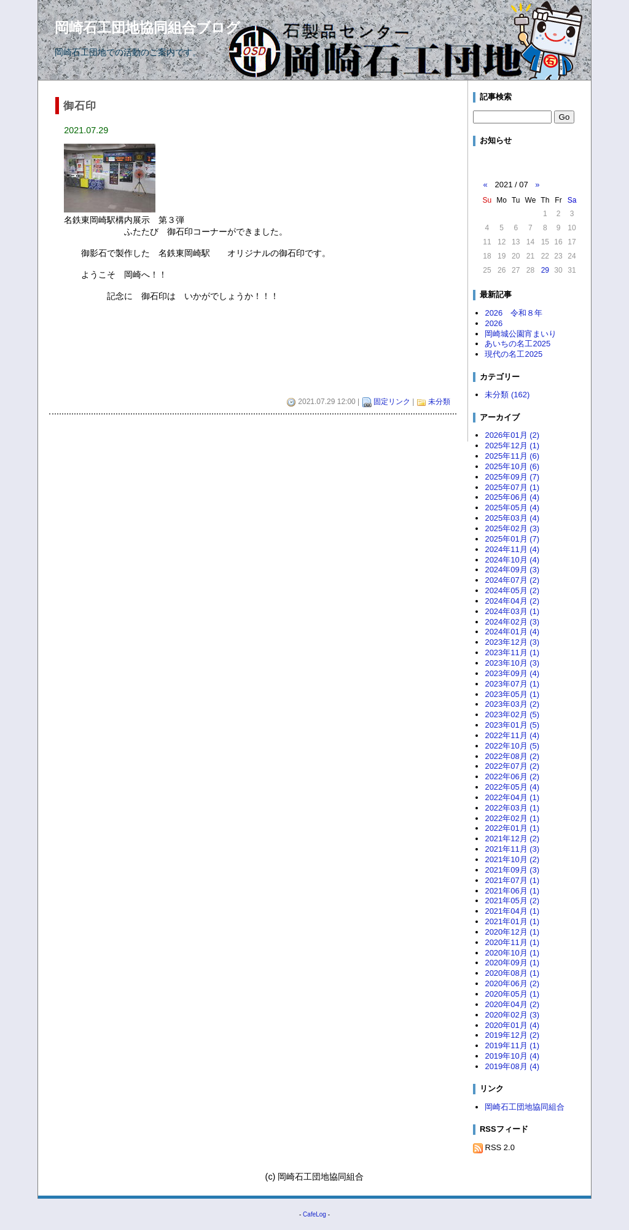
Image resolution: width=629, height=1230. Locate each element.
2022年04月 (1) (512, 797)
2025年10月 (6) (512, 466)
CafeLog (314, 1214)
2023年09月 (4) (512, 673)
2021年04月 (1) (512, 911)
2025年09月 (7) (512, 476)
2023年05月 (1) (512, 694)
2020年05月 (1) (512, 993)
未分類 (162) (507, 394)
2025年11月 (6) (512, 456)
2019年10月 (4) (512, 1056)
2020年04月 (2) (512, 1004)
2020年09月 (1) (512, 962)
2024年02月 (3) (512, 621)
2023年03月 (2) (512, 704)
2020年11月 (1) (512, 942)
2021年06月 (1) (512, 890)
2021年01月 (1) (512, 921)
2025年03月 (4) (512, 518)
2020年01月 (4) (512, 1025)
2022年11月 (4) (512, 735)
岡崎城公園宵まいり (521, 333)
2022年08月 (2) (512, 756)
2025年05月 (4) (512, 507)
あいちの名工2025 (517, 343)
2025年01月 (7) (512, 538)
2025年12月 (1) (512, 445)
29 (545, 270)
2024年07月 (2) (512, 580)
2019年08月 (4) (512, 1066)
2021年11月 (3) (512, 849)
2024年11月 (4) (512, 549)
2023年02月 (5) (512, 714)
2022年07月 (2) (512, 766)
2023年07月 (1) (512, 683)
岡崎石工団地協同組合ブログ (147, 28)
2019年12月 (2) (512, 1035)
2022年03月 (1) (512, 807)
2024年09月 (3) (512, 569)
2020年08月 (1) (512, 973)
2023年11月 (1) (512, 652)
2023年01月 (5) (512, 725)
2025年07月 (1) (512, 487)
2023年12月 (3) (512, 642)
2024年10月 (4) (512, 559)
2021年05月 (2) (512, 900)
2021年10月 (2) (512, 859)
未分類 (439, 401)
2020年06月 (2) (512, 983)
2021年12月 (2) (512, 838)
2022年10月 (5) (512, 745)
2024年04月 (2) (512, 600)
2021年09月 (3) (512, 869)
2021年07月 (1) (512, 880)
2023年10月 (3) (512, 663)
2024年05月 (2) (512, 590)
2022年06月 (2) (512, 776)
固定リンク (391, 401)
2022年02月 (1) (512, 818)
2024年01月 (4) (512, 631)
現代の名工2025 (513, 354)
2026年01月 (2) (512, 435)
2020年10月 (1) (512, 952)
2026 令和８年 (513, 312)
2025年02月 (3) (512, 528)
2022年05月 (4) (512, 787)
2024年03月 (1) (512, 611)
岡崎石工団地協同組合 (525, 1106)
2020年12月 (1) (512, 931)
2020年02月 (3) (512, 1014)
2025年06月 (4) (512, 497)
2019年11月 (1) (512, 1045)
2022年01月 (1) (512, 828)
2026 (493, 323)
